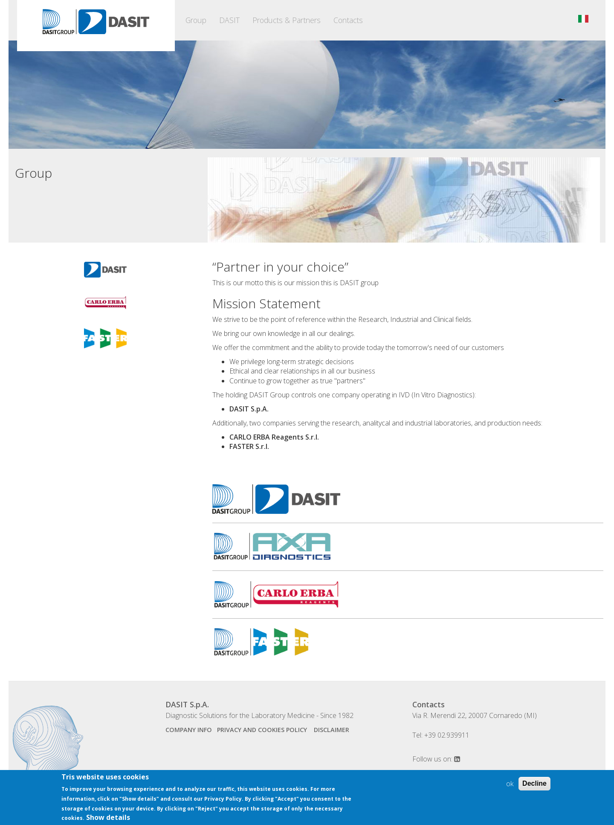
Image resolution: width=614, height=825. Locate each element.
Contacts (348, 20)
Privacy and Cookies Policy (263, 730)
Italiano (583, 19)
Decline (534, 787)
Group (195, 20)
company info (188, 730)
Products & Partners (286, 20)
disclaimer (331, 730)
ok (509, 787)
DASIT (229, 20)
